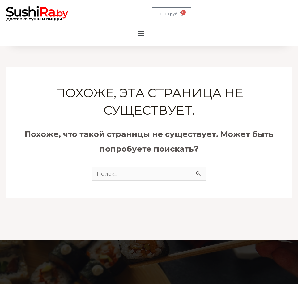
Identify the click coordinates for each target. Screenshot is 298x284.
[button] (76, 34)
